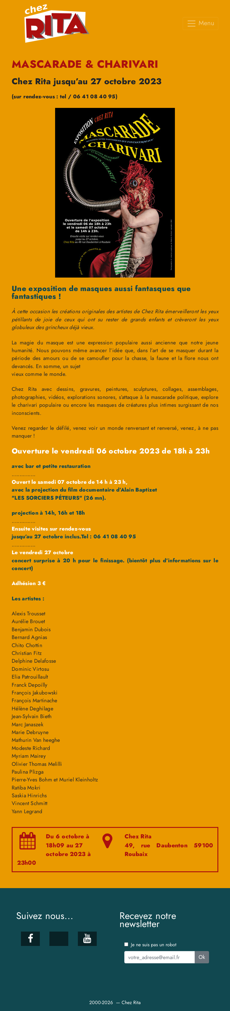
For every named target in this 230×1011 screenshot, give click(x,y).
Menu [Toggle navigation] (200, 23)
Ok (202, 957)
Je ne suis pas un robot (150, 944)
